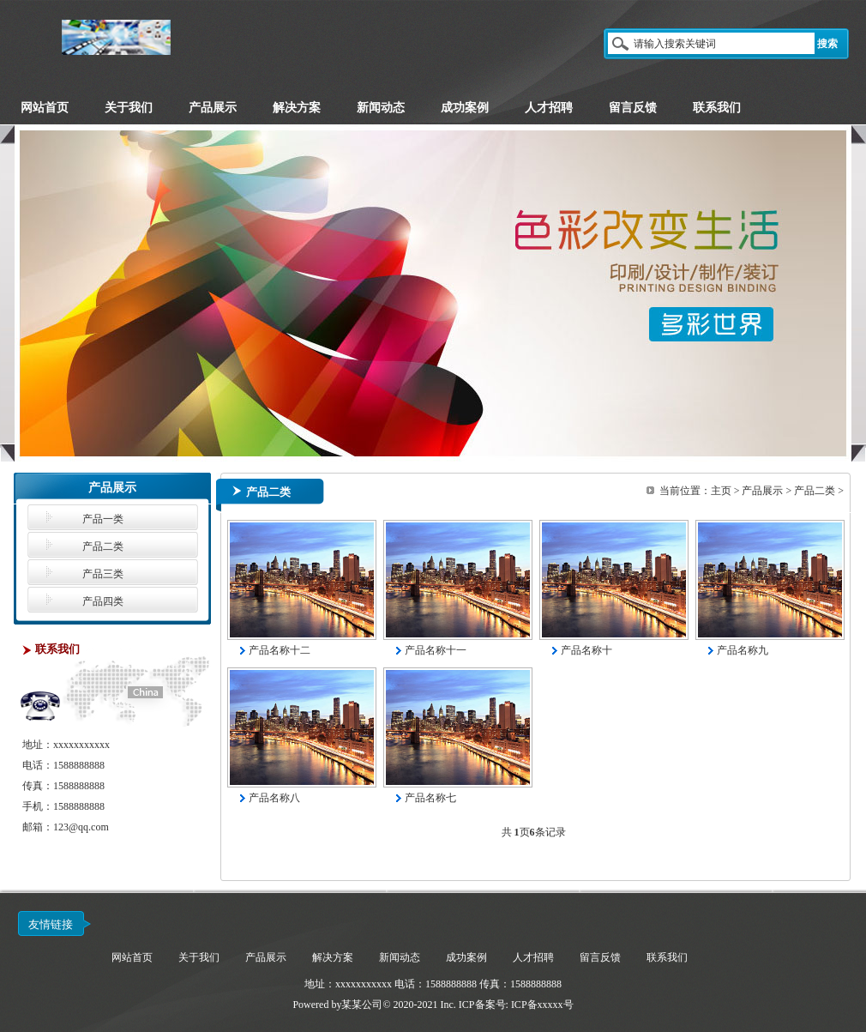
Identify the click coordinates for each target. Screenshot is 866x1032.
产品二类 (102, 546)
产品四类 (102, 601)
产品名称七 (430, 798)
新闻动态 (399, 957)
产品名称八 (274, 798)
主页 (721, 491)
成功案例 (466, 957)
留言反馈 (600, 957)
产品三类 (102, 574)
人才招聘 (533, 957)
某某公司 (361, 1005)
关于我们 (199, 957)
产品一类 (102, 519)
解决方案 (332, 957)
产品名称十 (586, 650)
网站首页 (132, 957)
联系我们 (667, 957)
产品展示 (762, 491)
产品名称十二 (279, 650)
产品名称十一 (435, 650)
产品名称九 (742, 650)
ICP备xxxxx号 (542, 1005)
